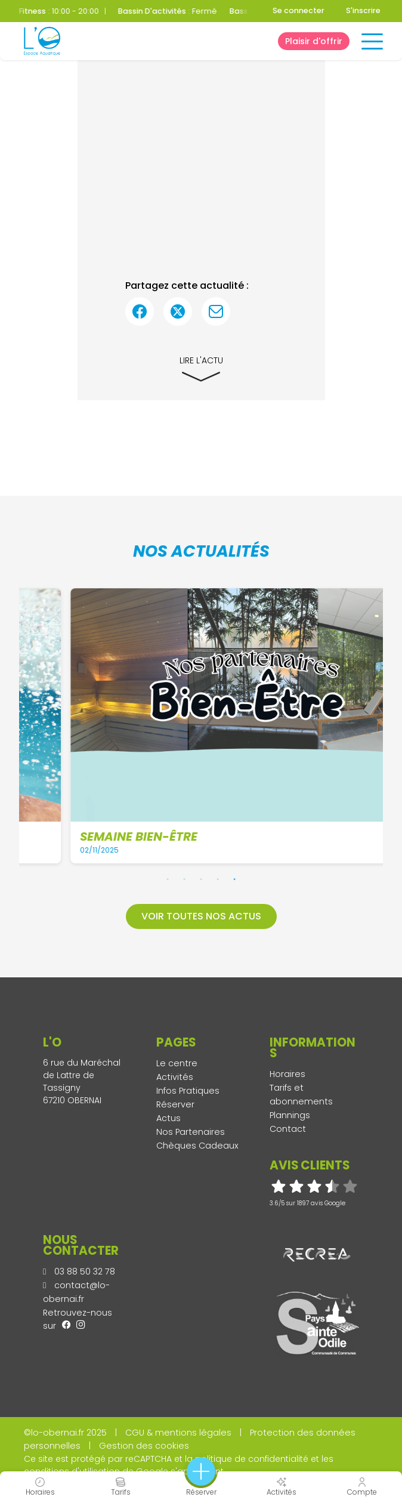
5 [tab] (234, 879)
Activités (174, 1077)
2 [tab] (184, 879)
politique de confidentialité (251, 1459)
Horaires (287, 1074)
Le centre (176, 1063)
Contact (288, 1129)
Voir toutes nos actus (201, 916)
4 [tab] (218, 879)
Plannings (290, 1115)
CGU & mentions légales (178, 1433)
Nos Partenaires (190, 1132)
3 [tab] (201, 879)
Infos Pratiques (187, 1091)
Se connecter (298, 10)
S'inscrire (363, 10)
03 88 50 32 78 (79, 1271)
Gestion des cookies (144, 1446)
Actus (168, 1118)
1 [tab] (168, 879)
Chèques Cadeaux (197, 1146)
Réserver (175, 1104)
